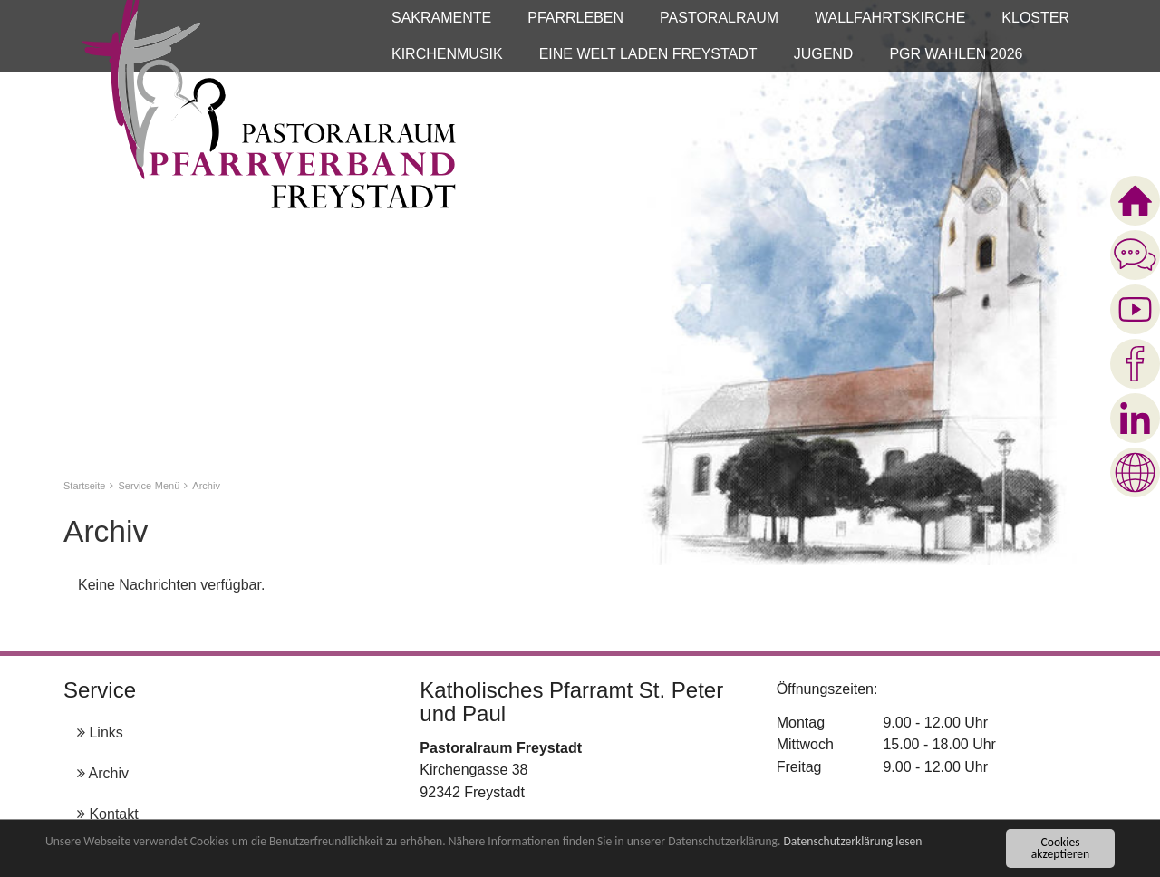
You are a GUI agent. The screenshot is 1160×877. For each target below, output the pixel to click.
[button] (441, 18)
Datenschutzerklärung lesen (852, 843)
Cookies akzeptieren (1060, 849)
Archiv (103, 773)
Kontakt (108, 814)
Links (100, 732)
